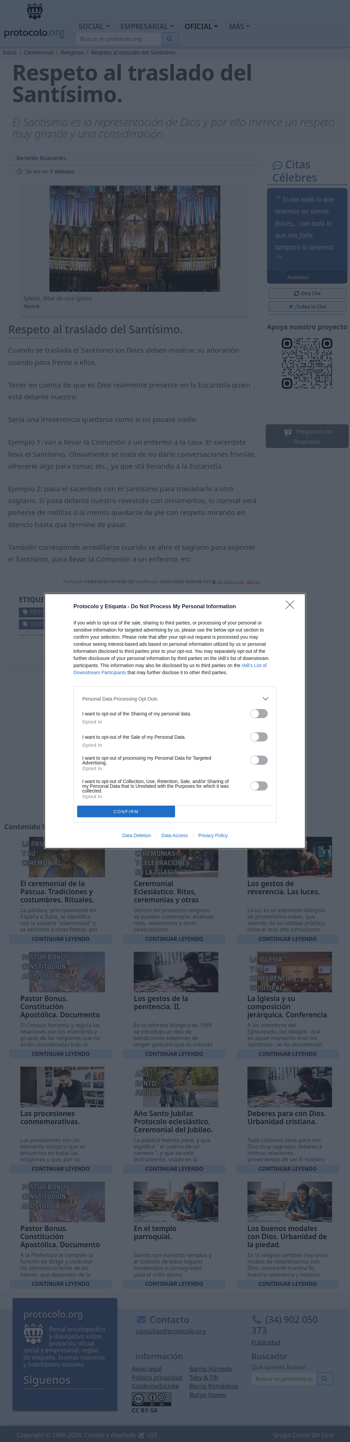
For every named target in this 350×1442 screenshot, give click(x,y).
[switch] (259, 713)
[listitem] (175, 698)
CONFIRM (126, 811)
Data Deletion (136, 835)
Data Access (174, 835)
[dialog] (175, 721)
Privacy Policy (213, 835)
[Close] (292, 606)
